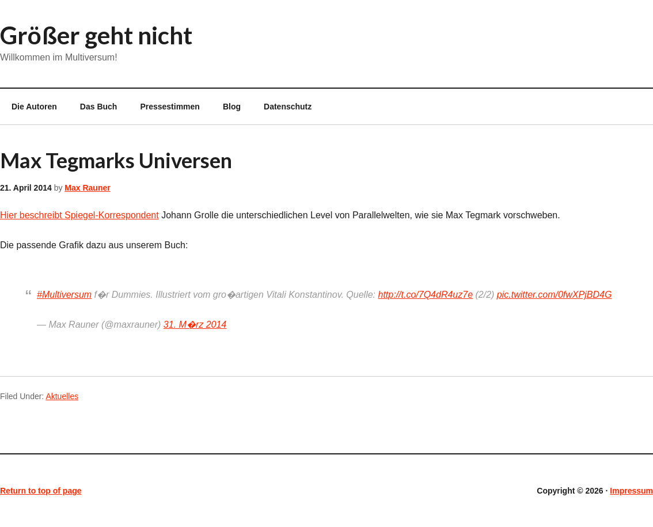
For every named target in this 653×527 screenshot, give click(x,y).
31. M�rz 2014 (195, 324)
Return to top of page (41, 490)
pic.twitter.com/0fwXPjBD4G (554, 294)
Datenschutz (288, 106)
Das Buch (98, 106)
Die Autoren (28, 106)
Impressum (631, 490)
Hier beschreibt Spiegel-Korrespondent (79, 215)
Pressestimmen (170, 106)
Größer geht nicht (96, 35)
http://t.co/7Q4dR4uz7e (425, 294)
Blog (232, 106)
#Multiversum (64, 294)
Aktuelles (61, 396)
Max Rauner (87, 187)
